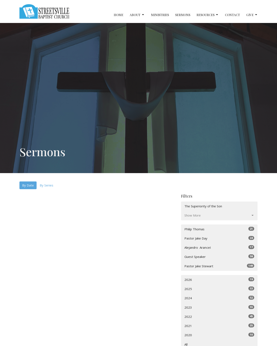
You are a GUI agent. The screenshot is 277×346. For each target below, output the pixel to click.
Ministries (160, 15)
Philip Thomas (219, 229)
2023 (219, 307)
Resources (208, 15)
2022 (219, 316)
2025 (219, 288)
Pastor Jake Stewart (219, 266)
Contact (232, 15)
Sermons (182, 15)
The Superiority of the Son (203, 206)
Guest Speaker (219, 256)
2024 (219, 298)
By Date (28, 185)
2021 (219, 325)
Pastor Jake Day (219, 238)
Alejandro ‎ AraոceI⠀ (219, 247)
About (137, 15)
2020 (219, 335)
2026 (219, 279)
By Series (46, 185)
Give (252, 15)
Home (118, 15)
